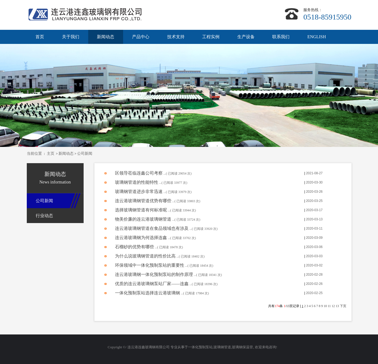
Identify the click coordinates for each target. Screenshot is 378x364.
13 (337, 306)
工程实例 (210, 36)
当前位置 (34, 154)
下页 (343, 306)
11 (329, 306)
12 (333, 306)
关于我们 (70, 36)
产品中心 (140, 36)
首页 (39, 36)
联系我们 (281, 36)
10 (325, 306)
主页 (50, 154)
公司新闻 (84, 154)
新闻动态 (105, 36)
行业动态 (44, 215)
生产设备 (246, 36)
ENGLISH (316, 36)
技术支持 (176, 36)
